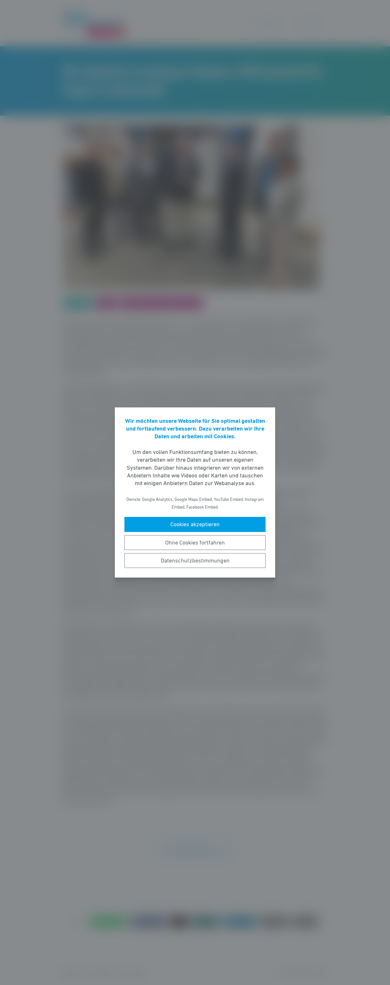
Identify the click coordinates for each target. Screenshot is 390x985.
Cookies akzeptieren (195, 524)
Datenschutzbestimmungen (195, 560)
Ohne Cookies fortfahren (195, 542)
